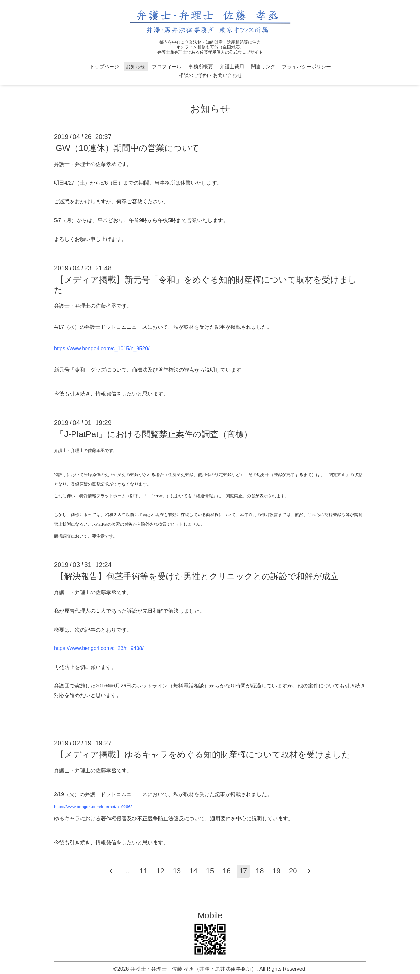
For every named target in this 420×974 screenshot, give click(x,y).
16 (226, 871)
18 (260, 871)
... (127, 871)
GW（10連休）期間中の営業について (128, 148)
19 (276, 871)
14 (193, 871)
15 (210, 871)
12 (160, 871)
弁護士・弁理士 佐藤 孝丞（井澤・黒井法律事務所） (193, 969)
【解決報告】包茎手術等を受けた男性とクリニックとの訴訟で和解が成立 (197, 576)
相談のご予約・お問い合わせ (210, 75)
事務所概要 (201, 66)
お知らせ (135, 66)
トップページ (104, 66)
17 (243, 871)
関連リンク (263, 66)
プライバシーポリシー (306, 66)
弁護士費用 (232, 66)
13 (177, 871)
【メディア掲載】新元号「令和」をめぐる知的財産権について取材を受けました (205, 284)
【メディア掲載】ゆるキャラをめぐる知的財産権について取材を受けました (203, 754)
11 (144, 871)
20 (293, 871)
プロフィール (166, 66)
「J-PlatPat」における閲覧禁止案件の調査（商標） (154, 434)
